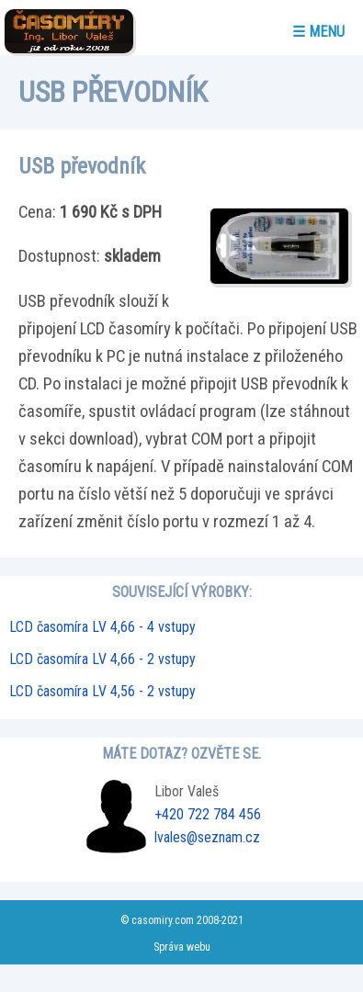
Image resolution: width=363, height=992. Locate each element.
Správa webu (181, 947)
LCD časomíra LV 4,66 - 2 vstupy (102, 659)
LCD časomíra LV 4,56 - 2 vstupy (102, 691)
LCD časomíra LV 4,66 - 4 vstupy (102, 627)
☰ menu (318, 31)
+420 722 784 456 (207, 814)
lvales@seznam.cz (207, 837)
